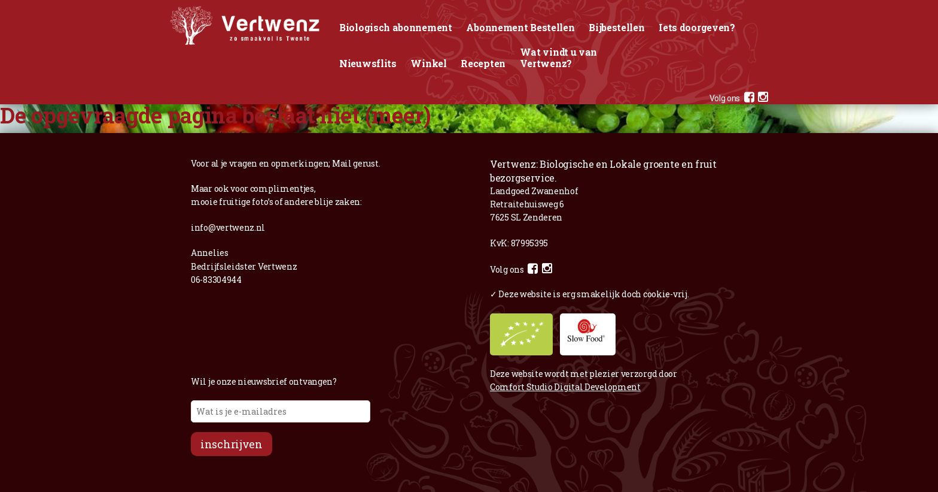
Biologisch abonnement (395, 27)
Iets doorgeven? (697, 27)
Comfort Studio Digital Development (565, 387)
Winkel (428, 63)
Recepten (483, 63)
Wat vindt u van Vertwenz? (559, 58)
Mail (342, 163)
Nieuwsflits (368, 63)
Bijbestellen (616, 27)
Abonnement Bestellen (520, 27)
